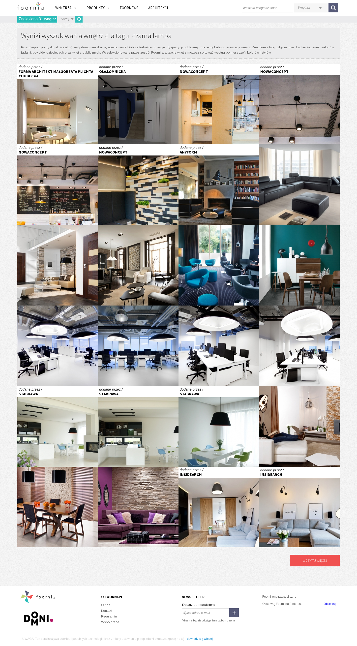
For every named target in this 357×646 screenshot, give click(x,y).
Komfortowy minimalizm (57, 104)
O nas (105, 605)
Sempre (57, 265)
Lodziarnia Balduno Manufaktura (218, 104)
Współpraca (110, 622)
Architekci (158, 7)
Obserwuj (330, 604)
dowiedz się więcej (200, 639)
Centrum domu (299, 426)
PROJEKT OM (138, 104)
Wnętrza (66, 7)
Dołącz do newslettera (198, 605)
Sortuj (65, 19)
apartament (218, 507)
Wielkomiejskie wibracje (299, 265)
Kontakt (106, 611)
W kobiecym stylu (138, 507)
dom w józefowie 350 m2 (218, 184)
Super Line (299, 184)
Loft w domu (138, 265)
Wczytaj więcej (315, 560)
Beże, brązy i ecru (57, 507)
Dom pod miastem (57, 426)
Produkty (98, 7)
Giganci (57, 346)
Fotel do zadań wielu (218, 265)
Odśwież (79, 19)
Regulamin (109, 616)
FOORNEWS (129, 7)
